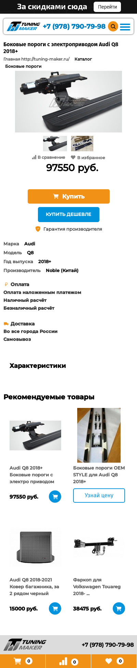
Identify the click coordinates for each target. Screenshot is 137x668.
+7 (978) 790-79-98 (74, 26)
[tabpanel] (35, 435)
